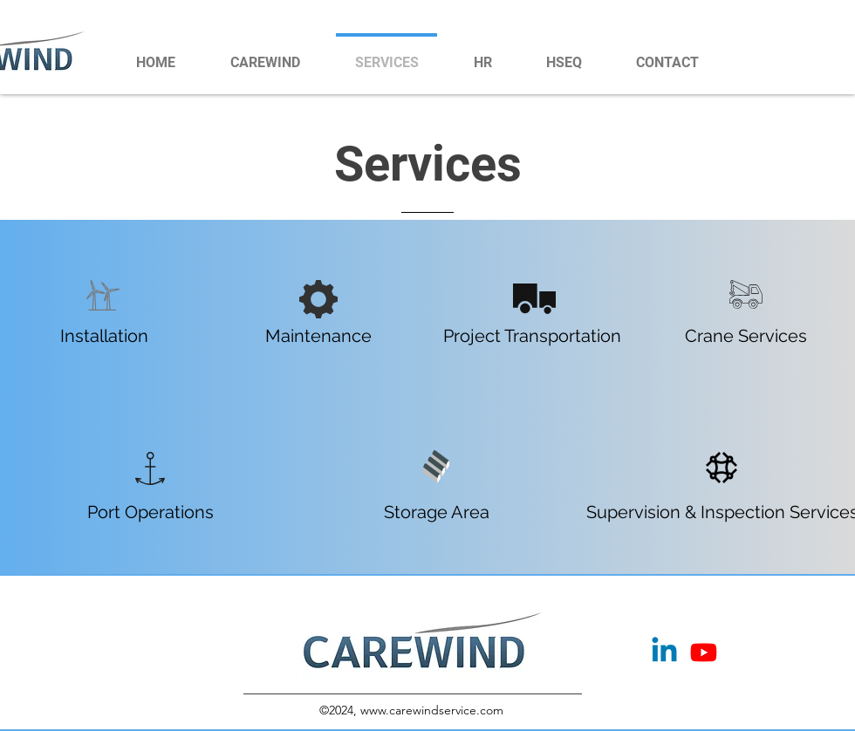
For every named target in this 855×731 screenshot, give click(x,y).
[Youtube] (703, 652)
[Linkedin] (664, 652)
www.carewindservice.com (431, 710)
